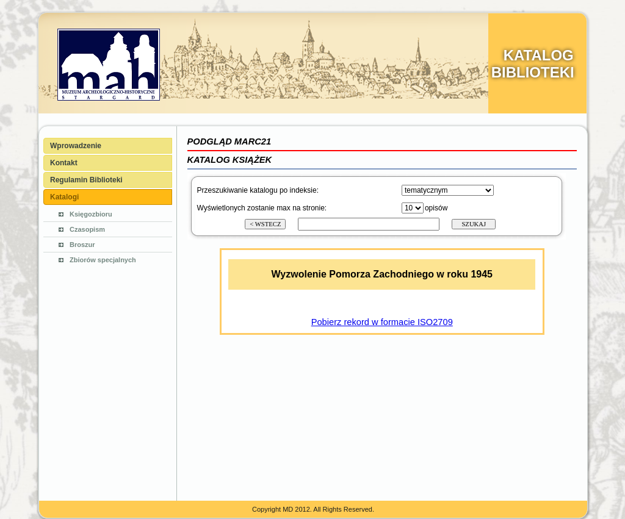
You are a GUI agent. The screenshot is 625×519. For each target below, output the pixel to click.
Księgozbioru (91, 214)
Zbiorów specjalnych (103, 259)
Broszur (82, 244)
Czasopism (87, 229)
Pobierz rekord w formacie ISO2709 (382, 322)
